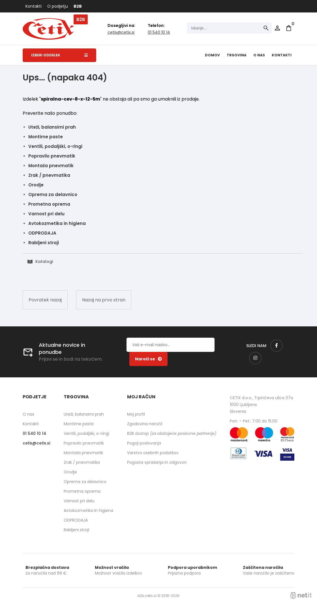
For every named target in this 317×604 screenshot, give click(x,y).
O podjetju (57, 6)
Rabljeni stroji (43, 243)
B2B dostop (171, 433)
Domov (212, 55)
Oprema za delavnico (52, 194)
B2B (78, 6)
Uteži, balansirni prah (52, 127)
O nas (259, 55)
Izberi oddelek (59, 55)
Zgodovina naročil (144, 424)
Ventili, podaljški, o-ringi (55, 146)
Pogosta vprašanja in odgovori (157, 462)
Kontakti (33, 6)
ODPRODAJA (42, 233)
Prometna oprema (49, 204)
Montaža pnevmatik (51, 166)
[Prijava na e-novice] (148, 359)
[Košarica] (288, 28)
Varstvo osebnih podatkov (153, 453)
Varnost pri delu (46, 214)
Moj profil (136, 414)
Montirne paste (45, 137)
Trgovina (237, 55)
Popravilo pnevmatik (51, 156)
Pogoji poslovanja (144, 443)
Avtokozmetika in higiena (57, 223)
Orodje (36, 185)
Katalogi (44, 261)
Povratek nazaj (45, 300)
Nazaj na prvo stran (103, 300)
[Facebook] (276, 345)
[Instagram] (255, 358)
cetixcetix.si (121, 32)
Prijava (277, 28)
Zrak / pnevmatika (49, 175)
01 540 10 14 (159, 32)
